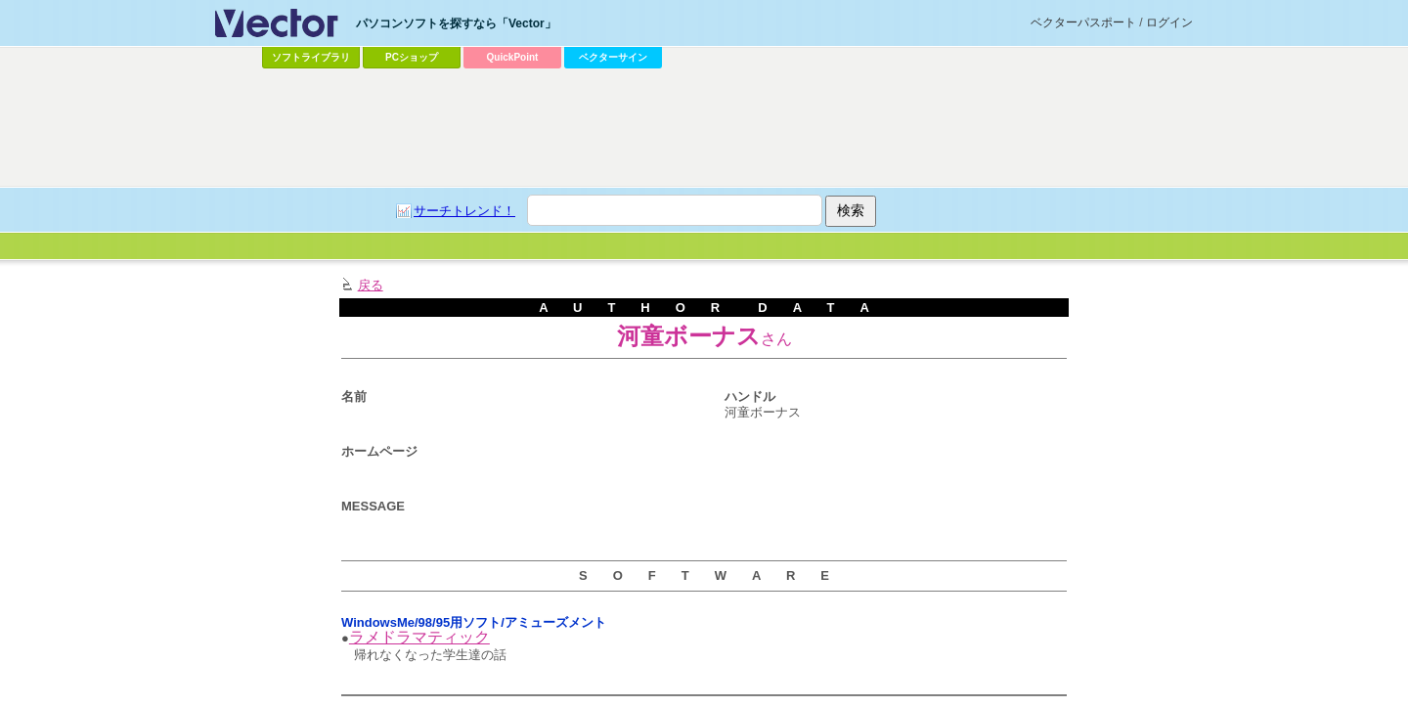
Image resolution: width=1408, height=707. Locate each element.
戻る (370, 285)
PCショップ (411, 57)
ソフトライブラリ (311, 57)
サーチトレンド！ (464, 210)
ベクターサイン (613, 57)
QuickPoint (513, 57)
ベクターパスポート (1083, 22)
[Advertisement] (704, 128)
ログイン (1169, 22)
